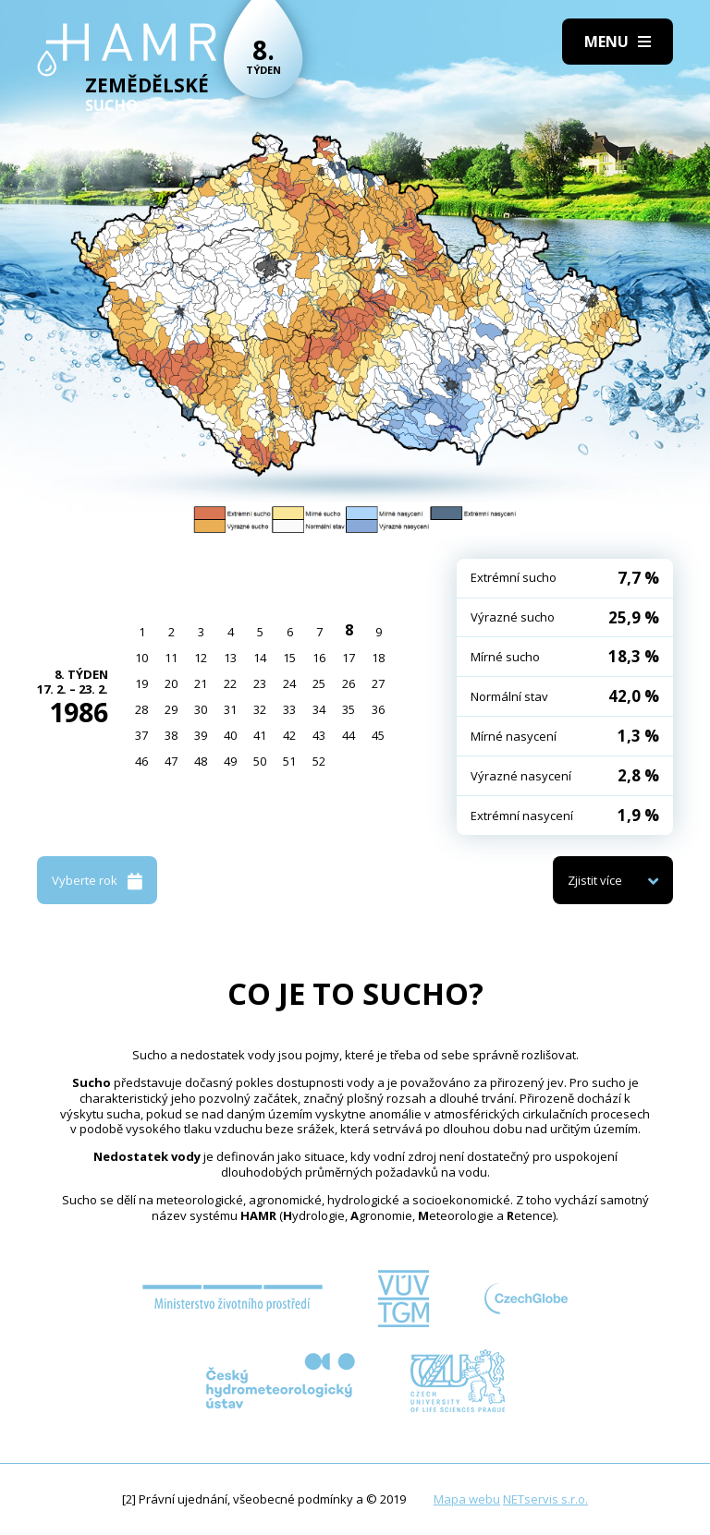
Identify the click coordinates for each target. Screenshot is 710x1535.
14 (259, 657)
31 (230, 709)
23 (259, 683)
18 (378, 657)
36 (378, 709)
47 (171, 761)
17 (348, 657)
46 (141, 761)
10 (141, 657)
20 (171, 683)
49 (230, 761)
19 (141, 683)
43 (318, 735)
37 (141, 735)
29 (171, 709)
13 (230, 657)
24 (289, 683)
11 (171, 657)
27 (378, 683)
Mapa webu (467, 1499)
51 (289, 761)
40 (230, 735)
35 (348, 709)
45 (378, 735)
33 (289, 709)
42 (289, 735)
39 (200, 735)
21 (200, 683)
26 (348, 683)
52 (318, 761)
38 (171, 735)
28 (141, 709)
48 (200, 761)
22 (230, 683)
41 (259, 735)
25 (318, 683)
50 (259, 761)
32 (259, 709)
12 (200, 657)
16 (318, 657)
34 (318, 709)
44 (348, 735)
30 (200, 709)
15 (289, 657)
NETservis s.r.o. (545, 1499)
